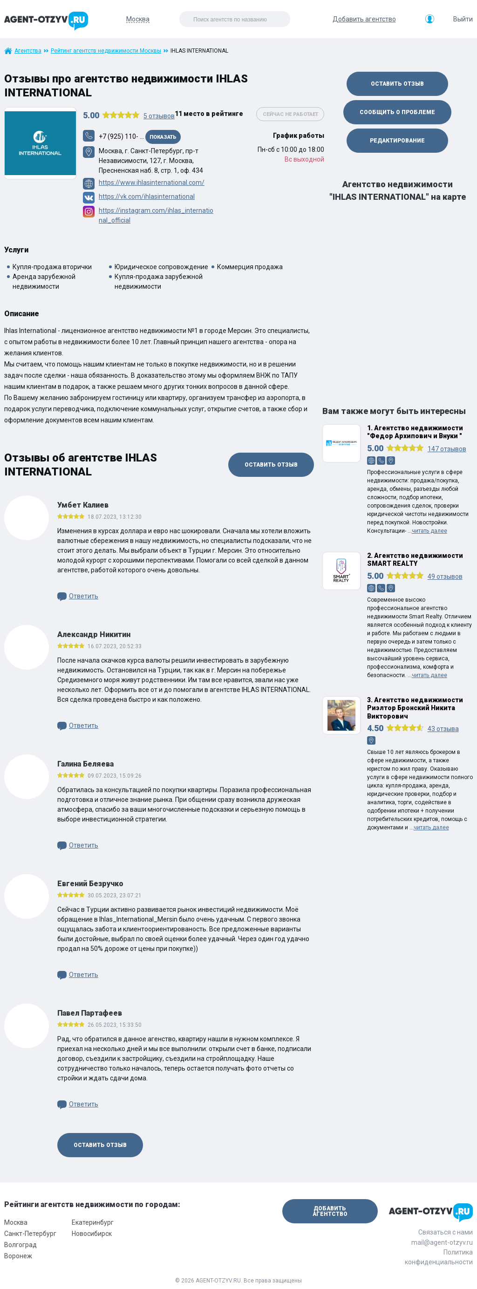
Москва (15, 1222)
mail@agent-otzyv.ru (442, 1242)
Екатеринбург (93, 1222)
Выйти (463, 19)
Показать (163, 137)
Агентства (27, 50)
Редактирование (397, 140)
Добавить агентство (364, 19)
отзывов (159, 116)
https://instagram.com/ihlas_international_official (156, 215)
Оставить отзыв (271, 464)
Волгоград (20, 1244)
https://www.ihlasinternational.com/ (151, 182)
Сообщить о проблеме (397, 112)
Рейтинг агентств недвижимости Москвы (106, 50)
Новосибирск (92, 1233)
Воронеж (18, 1256)
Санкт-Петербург (30, 1233)
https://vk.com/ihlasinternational (147, 196)
